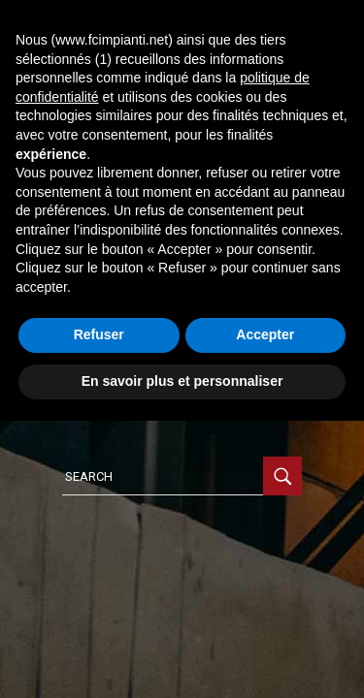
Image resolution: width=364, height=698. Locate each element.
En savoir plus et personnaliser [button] (182, 381)
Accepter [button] (265, 334)
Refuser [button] (99, 334)
